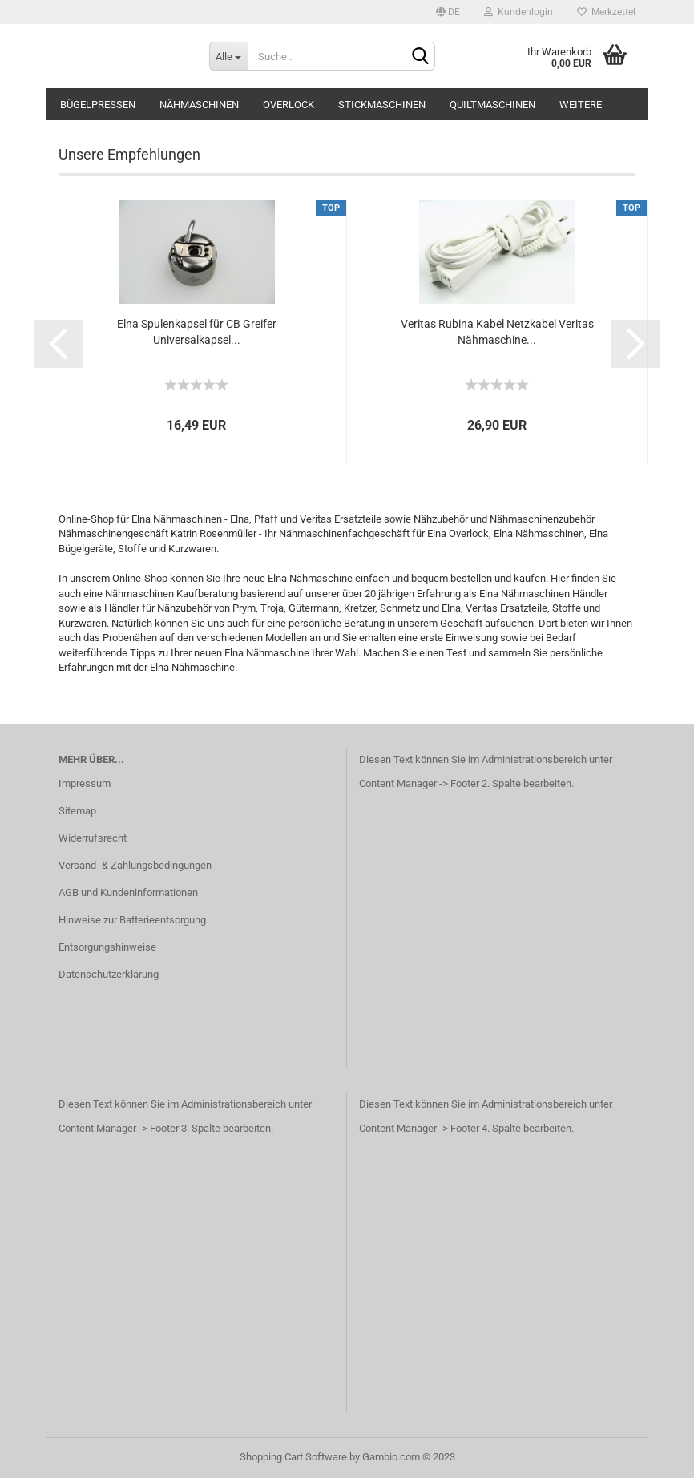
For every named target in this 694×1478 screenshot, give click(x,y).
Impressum (85, 783)
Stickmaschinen (382, 105)
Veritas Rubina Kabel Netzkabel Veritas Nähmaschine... (497, 331)
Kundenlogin (518, 12)
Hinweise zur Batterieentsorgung (132, 920)
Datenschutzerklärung (109, 974)
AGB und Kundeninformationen (128, 892)
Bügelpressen (97, 105)
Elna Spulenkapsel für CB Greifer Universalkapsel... (196, 331)
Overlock (288, 105)
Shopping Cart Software (293, 1457)
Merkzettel (606, 12)
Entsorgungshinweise (107, 947)
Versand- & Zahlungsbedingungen (135, 865)
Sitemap (77, 811)
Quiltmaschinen (492, 105)
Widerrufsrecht (93, 838)
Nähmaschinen (199, 105)
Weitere (580, 105)
